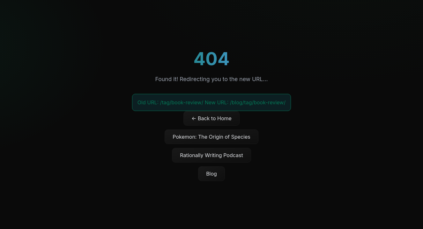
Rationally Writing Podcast (211, 155)
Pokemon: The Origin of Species (211, 137)
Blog (211, 173)
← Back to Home (211, 118)
